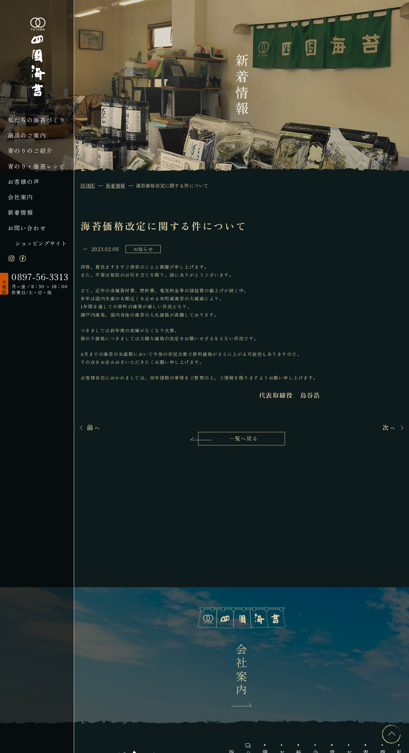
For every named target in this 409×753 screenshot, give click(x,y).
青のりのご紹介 (30, 150)
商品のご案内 (27, 135)
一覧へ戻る (243, 438)
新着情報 (21, 212)
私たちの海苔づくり (37, 120)
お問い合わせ (27, 228)
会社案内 (21, 197)
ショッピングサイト (41, 243)
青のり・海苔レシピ (37, 166)
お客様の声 (24, 181)
